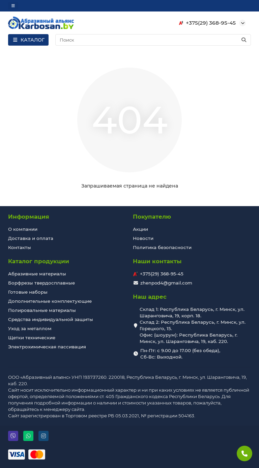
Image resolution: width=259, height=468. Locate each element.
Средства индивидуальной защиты (50, 319)
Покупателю (152, 216)
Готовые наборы (28, 292)
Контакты (19, 247)
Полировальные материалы (42, 310)
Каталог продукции (38, 261)
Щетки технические (31, 337)
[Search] (153, 40)
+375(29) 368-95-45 (206, 23)
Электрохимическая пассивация (47, 346)
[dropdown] (13, 5)
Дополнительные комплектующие (50, 301)
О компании (22, 229)
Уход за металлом (30, 328)
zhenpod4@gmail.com (166, 283)
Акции (140, 229)
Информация (28, 216)
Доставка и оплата (30, 238)
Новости (143, 238)
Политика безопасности (162, 247)
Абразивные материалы (37, 273)
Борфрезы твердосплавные (41, 283)
